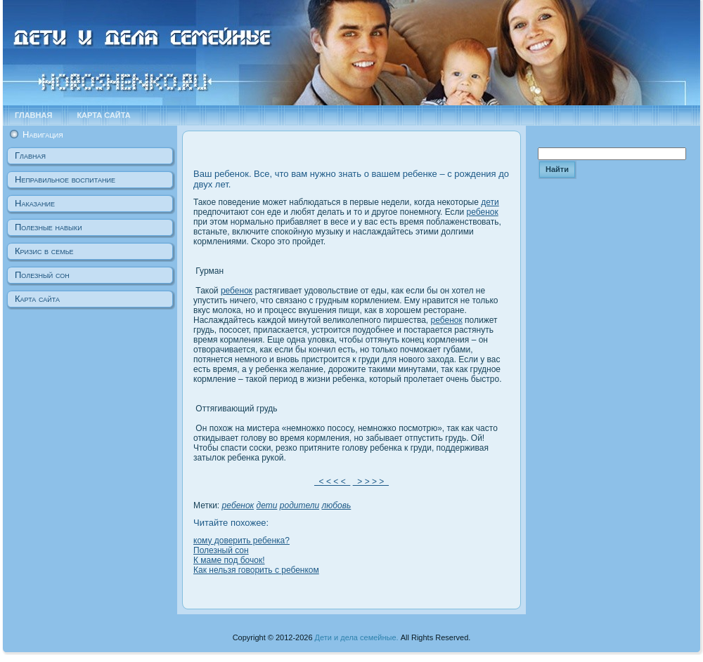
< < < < (332, 481)
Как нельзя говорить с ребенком (256, 570)
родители (299, 505)
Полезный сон (221, 550)
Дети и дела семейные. (357, 637)
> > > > (371, 481)
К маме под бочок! (229, 560)
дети (489, 202)
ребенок (482, 212)
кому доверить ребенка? (241, 540)
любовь (337, 505)
